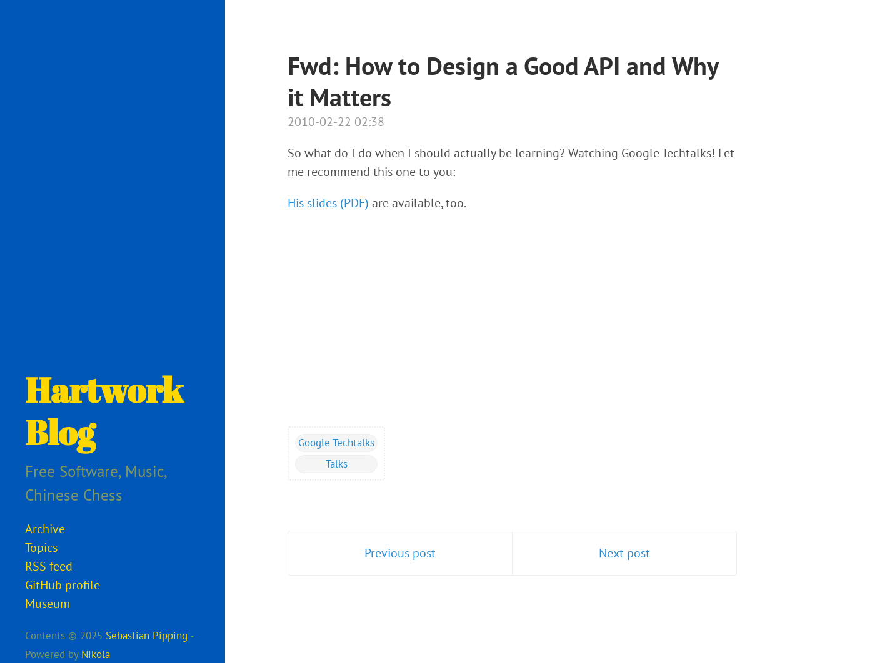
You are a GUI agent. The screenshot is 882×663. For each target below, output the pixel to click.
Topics (41, 547)
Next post (624, 553)
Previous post (400, 553)
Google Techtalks (336, 442)
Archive (45, 529)
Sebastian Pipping (147, 635)
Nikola (95, 654)
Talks (337, 464)
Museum (47, 604)
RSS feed (49, 566)
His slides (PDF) (328, 203)
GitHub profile (62, 585)
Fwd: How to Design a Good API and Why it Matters (503, 81)
